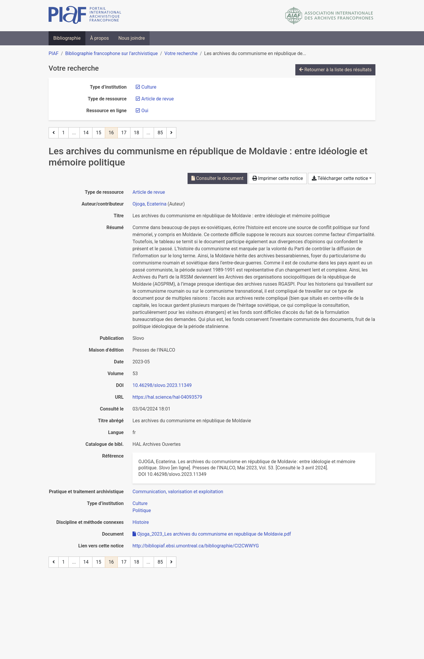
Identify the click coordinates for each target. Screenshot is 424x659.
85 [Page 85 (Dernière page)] (160, 132)
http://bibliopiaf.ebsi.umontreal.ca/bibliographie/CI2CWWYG (195, 546)
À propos (99, 38)
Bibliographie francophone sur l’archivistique (111, 53)
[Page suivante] (171, 132)
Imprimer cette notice (277, 178)
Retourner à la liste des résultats (335, 69)
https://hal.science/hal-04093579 (167, 397)
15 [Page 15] (98, 132)
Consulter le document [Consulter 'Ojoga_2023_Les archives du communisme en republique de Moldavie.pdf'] (217, 178)
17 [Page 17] (124, 132)
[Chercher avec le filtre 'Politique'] (141, 510)
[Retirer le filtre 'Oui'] (144, 110)
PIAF (54, 53)
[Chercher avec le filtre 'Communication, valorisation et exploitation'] (177, 491)
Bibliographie (67, 38)
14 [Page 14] (86, 132)
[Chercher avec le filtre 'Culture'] (140, 503)
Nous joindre (131, 38)
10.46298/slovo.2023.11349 (162, 385)
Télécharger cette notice (340, 178)
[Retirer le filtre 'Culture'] (148, 87)
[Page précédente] (54, 132)
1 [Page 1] (63, 132)
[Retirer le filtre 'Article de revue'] (157, 99)
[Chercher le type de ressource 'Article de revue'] (148, 192)
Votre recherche (180, 53)
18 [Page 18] (136, 132)
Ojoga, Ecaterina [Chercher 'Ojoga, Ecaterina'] (149, 204)
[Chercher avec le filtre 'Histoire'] (140, 522)
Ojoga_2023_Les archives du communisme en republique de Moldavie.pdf (211, 534)
